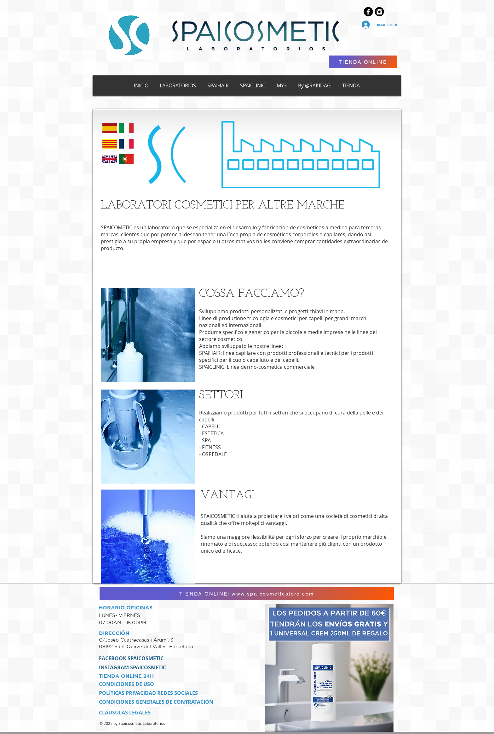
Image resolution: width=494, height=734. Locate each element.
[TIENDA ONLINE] (363, 62)
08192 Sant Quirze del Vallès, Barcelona (146, 646)
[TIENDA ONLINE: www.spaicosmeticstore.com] (247, 593)
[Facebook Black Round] (368, 11)
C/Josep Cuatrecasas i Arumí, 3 (137, 640)
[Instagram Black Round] (379, 11)
